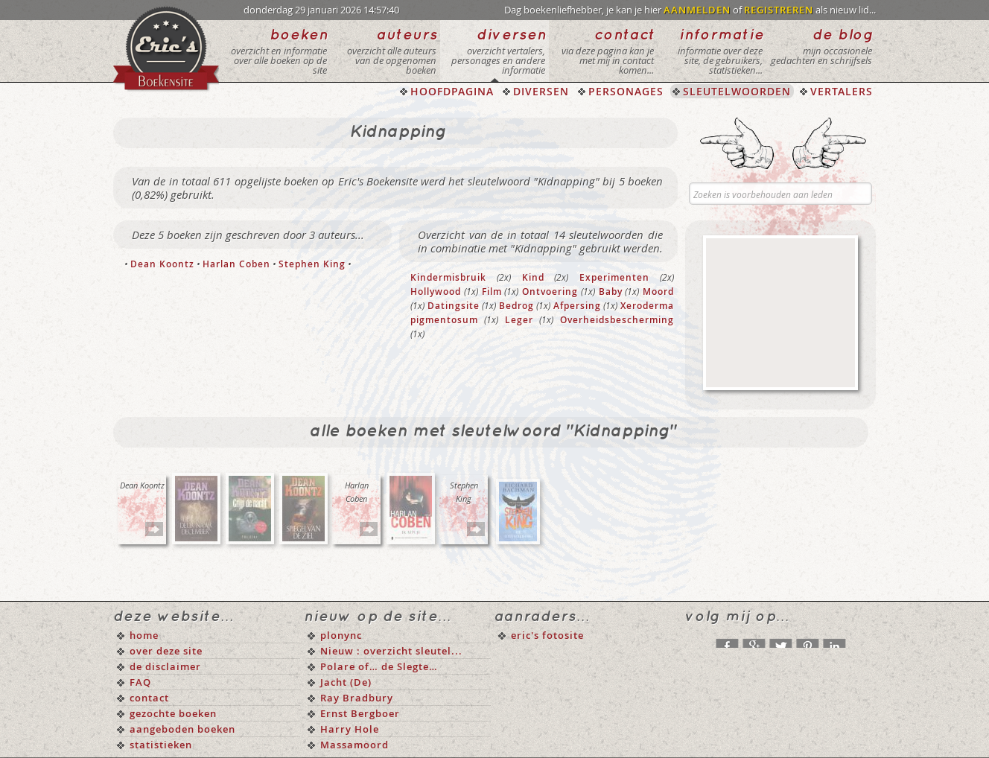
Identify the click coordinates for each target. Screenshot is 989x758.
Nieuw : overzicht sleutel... (391, 650)
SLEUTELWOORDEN (737, 91)
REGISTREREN (778, 9)
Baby (611, 291)
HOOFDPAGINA (452, 91)
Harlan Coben (236, 264)
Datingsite (453, 305)
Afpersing (577, 305)
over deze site (166, 650)
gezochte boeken (173, 713)
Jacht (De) (346, 682)
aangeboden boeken (182, 729)
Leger (519, 319)
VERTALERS (841, 91)
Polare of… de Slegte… (379, 666)
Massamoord (354, 744)
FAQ (140, 682)
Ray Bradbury (356, 697)
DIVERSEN (541, 91)
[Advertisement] (780, 312)
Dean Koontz (162, 264)
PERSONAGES (626, 91)
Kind (533, 277)
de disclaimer (165, 666)
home (144, 635)
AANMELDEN (697, 9)
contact (149, 697)
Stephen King (312, 264)
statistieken (161, 744)
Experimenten (614, 277)
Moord (658, 291)
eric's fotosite (547, 635)
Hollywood (435, 291)
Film (492, 291)
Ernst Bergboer (360, 713)
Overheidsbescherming (617, 319)
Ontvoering (550, 291)
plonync (341, 635)
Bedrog (516, 305)
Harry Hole (349, 729)
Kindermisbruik (448, 277)
